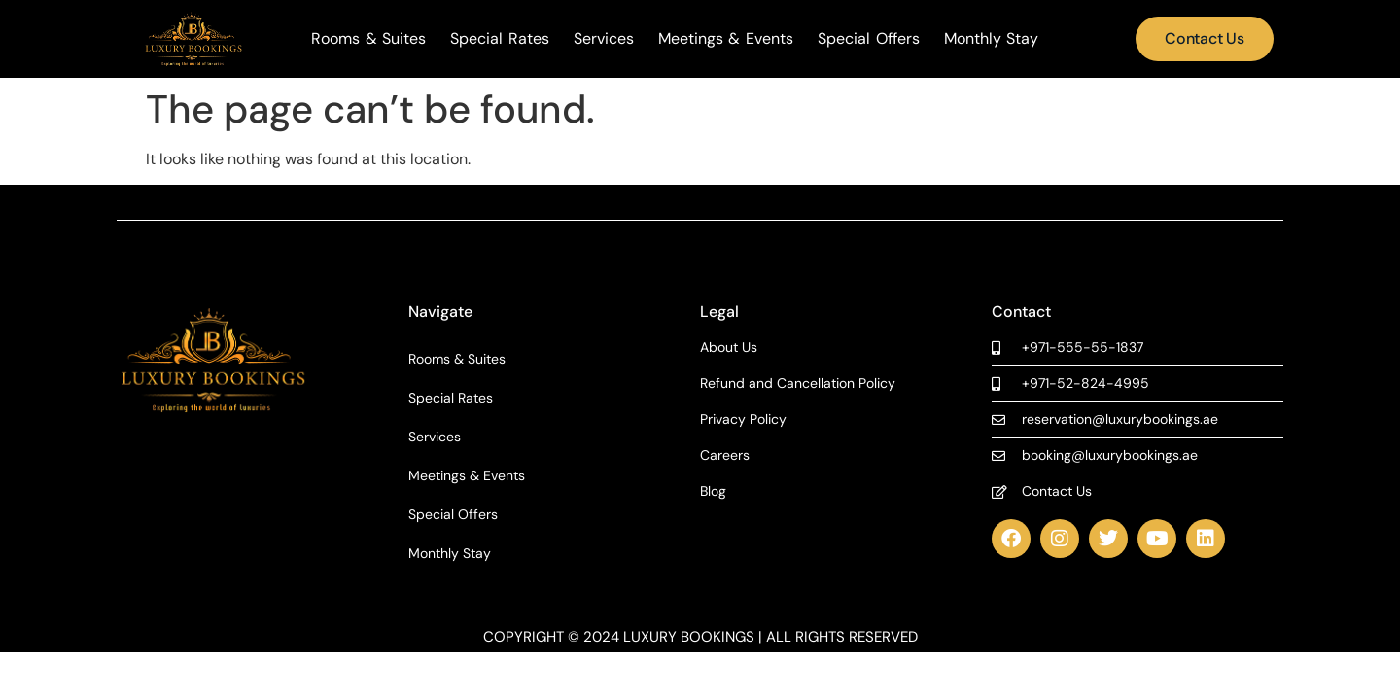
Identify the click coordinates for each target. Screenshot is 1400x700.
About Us (728, 347)
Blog (713, 491)
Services (604, 39)
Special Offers (869, 39)
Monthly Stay (991, 39)
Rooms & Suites (368, 39)
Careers (725, 455)
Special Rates (499, 39)
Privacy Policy (743, 419)
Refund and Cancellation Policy (797, 383)
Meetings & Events (725, 39)
